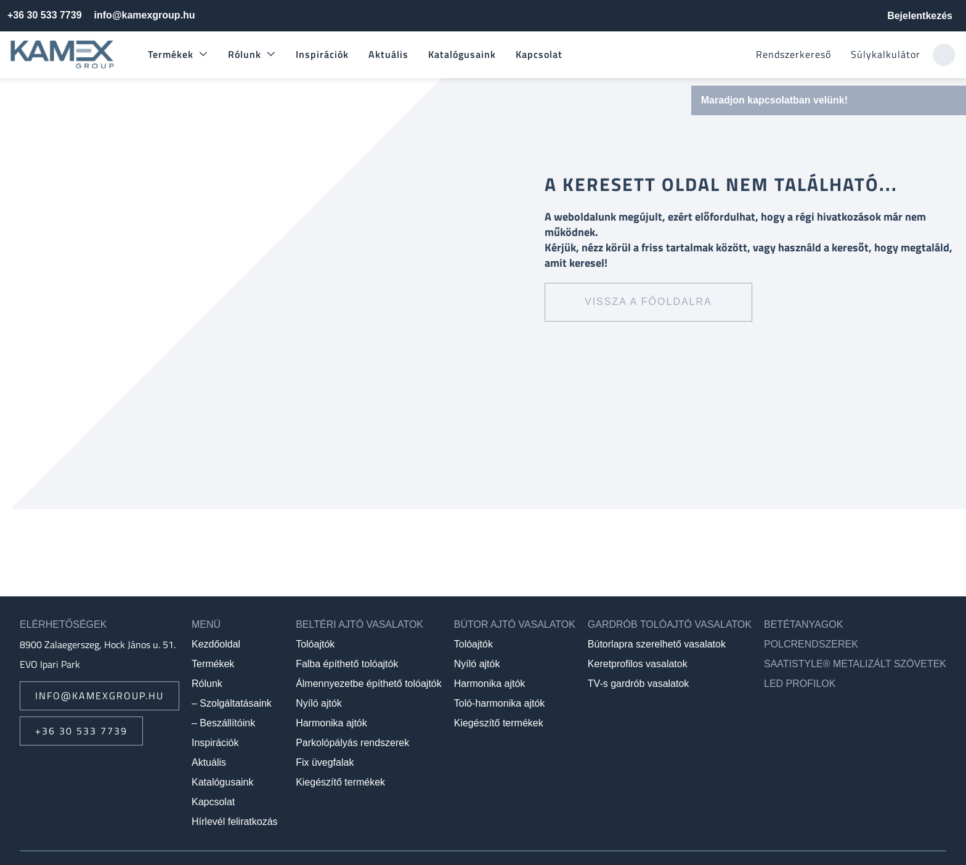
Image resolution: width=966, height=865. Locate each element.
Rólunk (244, 54)
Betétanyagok (803, 624)
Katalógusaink (462, 54)
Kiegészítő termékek (340, 782)
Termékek (170, 54)
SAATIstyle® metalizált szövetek (855, 664)
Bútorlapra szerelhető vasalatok (657, 644)
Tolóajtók (315, 644)
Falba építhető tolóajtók (347, 664)
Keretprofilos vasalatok (638, 664)
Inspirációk (322, 54)
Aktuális (388, 54)
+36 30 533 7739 (44, 15)
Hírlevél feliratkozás (235, 821)
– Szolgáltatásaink (232, 703)
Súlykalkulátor (885, 54)
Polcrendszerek (811, 644)
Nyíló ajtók (319, 703)
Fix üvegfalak (325, 762)
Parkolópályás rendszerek (352, 742)
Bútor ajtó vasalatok (514, 624)
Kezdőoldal (216, 644)
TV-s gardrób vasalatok (638, 683)
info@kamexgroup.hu (144, 15)
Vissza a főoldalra (648, 301)
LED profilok (799, 683)
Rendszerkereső (793, 54)
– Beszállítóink (223, 723)
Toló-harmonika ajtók (499, 703)
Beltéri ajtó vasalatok (359, 624)
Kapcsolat (539, 54)
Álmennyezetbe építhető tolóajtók (369, 683)
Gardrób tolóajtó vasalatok (670, 624)
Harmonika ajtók (331, 723)
